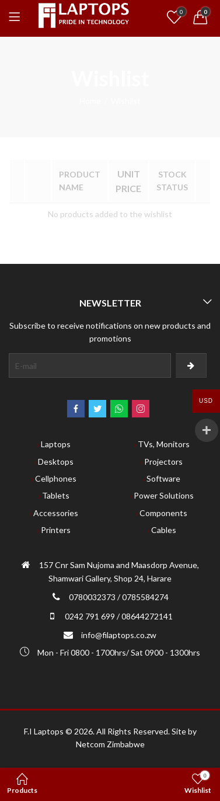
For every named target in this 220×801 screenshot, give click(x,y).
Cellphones (55, 478)
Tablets (55, 495)
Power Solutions (164, 495)
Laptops (56, 444)
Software (163, 478)
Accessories (55, 513)
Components (163, 513)
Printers (56, 530)
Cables (163, 530)
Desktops (56, 461)
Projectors (163, 461)
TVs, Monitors (164, 444)
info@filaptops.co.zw (118, 635)
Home (90, 101)
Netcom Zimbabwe (110, 744)
